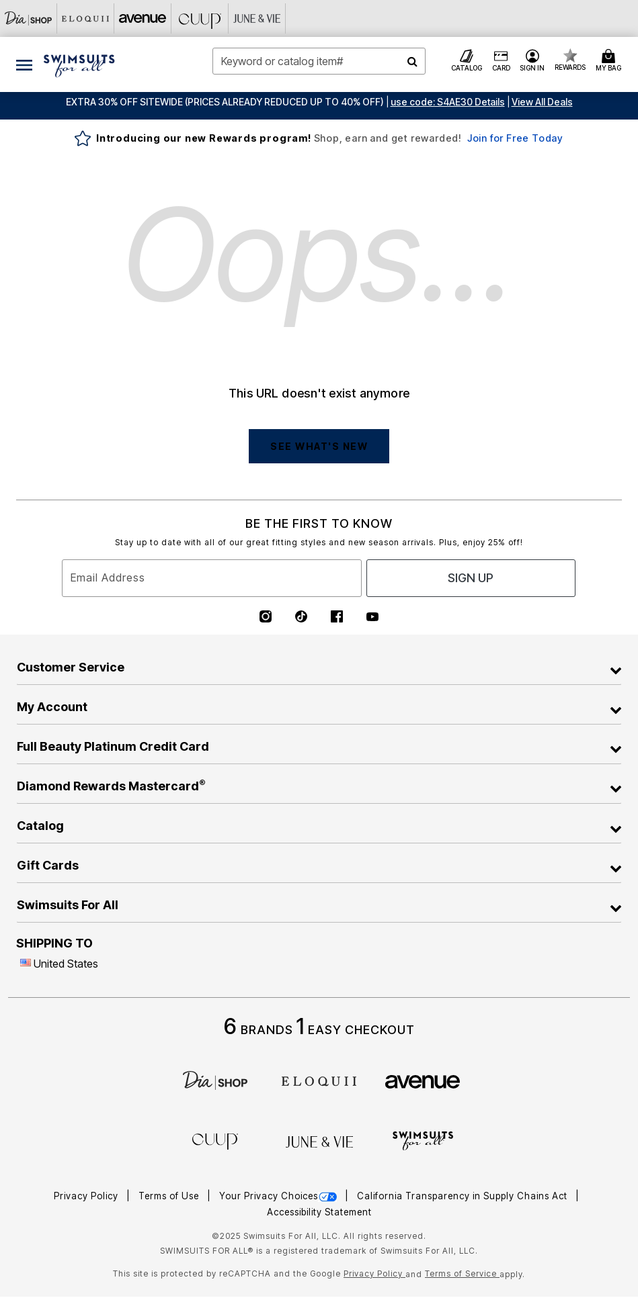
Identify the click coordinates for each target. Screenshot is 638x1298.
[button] (448, 101)
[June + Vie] (319, 1141)
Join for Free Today (515, 138)
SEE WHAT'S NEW (319, 446)
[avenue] (422, 1080)
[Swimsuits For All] (423, 1139)
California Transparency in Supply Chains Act (463, 1196)
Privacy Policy (87, 1196)
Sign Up (470, 578)
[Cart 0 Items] (610, 61)
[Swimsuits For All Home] (79, 64)
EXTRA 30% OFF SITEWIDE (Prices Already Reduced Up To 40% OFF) (225, 101)
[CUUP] (200, 18)
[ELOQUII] (319, 1079)
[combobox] (318, 61)
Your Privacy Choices (279, 1196)
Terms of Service (462, 1273)
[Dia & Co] (28, 18)
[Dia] (215, 1079)
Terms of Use (170, 1196)
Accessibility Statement (319, 1212)
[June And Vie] (257, 18)
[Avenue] (142, 18)
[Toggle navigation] (24, 64)
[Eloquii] (85, 18)
